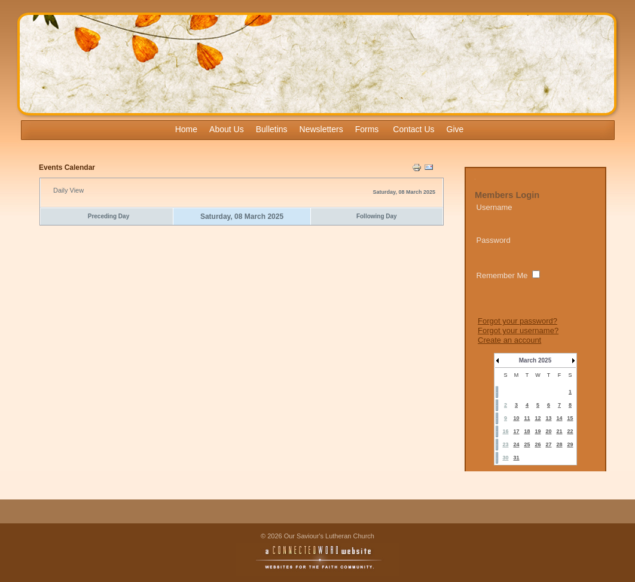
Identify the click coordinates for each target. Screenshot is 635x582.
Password (494, 240)
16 (505, 431)
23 (505, 444)
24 (516, 444)
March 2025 (535, 360)
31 (516, 458)
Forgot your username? (518, 330)
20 (548, 431)
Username (494, 207)
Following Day (376, 216)
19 (538, 431)
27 (548, 444)
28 (559, 444)
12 (538, 418)
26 (538, 444)
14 (559, 418)
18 (527, 431)
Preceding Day (108, 216)
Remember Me (502, 275)
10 (516, 418)
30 (505, 458)
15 (570, 418)
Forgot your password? (517, 320)
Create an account (509, 340)
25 (527, 444)
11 (527, 418)
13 (548, 418)
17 (516, 431)
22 (570, 431)
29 (570, 444)
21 (559, 431)
